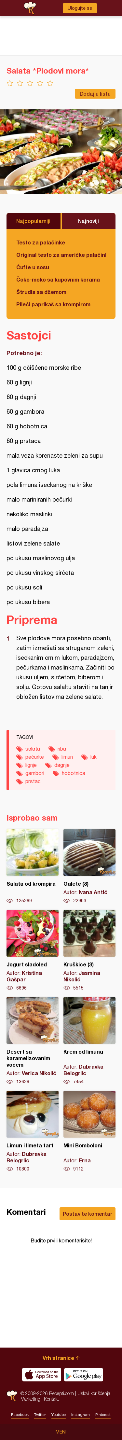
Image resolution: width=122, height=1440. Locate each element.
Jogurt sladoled (33, 950)
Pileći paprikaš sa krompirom (53, 304)
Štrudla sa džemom (41, 292)
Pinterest (103, 1414)
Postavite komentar (87, 1214)
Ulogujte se (80, 8)
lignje (31, 765)
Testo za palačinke (40, 242)
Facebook (20, 1414)
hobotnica (73, 773)
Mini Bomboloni (89, 1131)
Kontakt (51, 1399)
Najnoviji (88, 221)
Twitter (40, 1414)
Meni (61, 1431)
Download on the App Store (41, 1374)
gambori (34, 773)
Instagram (80, 1414)
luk (93, 757)
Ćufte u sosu (32, 267)
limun (67, 757)
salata (32, 749)
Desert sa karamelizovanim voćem (33, 1041)
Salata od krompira (33, 866)
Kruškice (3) (89, 950)
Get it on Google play (83, 1374)
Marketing (30, 1399)
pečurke (34, 757)
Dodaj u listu (95, 93)
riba (62, 749)
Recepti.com (12, 1396)
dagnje (62, 765)
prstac (33, 781)
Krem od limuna (89, 1041)
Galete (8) (89, 866)
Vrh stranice (58, 1358)
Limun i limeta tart (33, 1131)
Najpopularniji (33, 221)
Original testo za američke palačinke (61, 255)
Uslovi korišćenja (93, 1393)
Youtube (58, 1414)
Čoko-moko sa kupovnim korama (58, 279)
